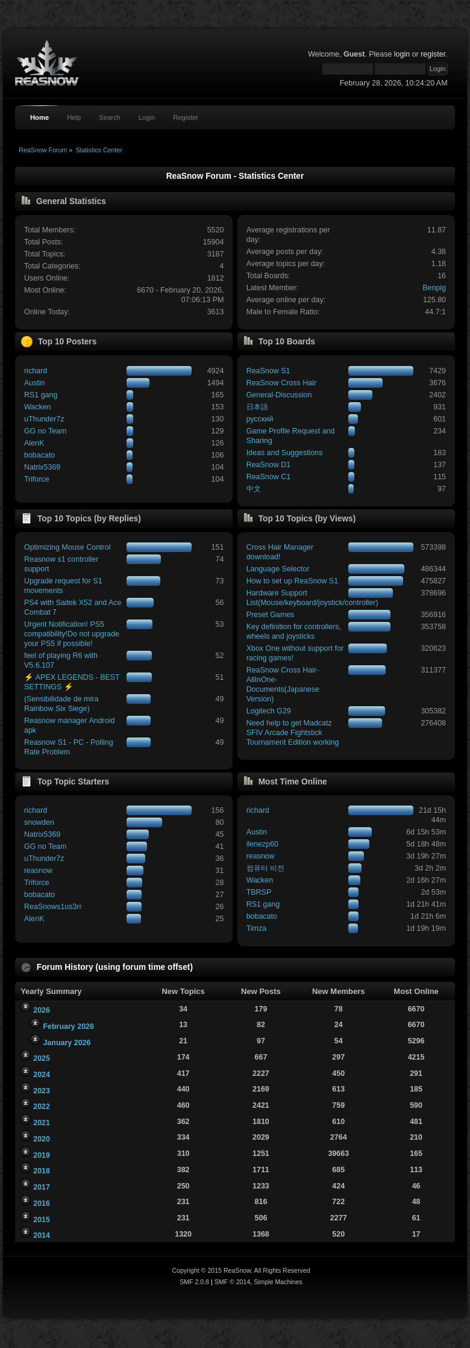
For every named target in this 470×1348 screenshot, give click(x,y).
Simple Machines (278, 1281)
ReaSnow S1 (268, 371)
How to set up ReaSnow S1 (292, 581)
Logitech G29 (268, 711)
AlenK (34, 443)
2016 (41, 1203)
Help (74, 117)
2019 (41, 1155)
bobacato (39, 455)
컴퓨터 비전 (265, 868)
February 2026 (68, 1026)
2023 (41, 1091)
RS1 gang (40, 395)
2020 (41, 1139)
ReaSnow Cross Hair (281, 383)
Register (185, 117)
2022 (41, 1106)
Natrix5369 (42, 467)
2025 (41, 1058)
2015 (41, 1220)
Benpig (434, 288)
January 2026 (66, 1043)
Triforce (36, 479)
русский (260, 419)
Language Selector (278, 569)
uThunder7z (44, 419)
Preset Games (270, 614)
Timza (256, 928)
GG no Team (45, 431)
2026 (41, 1010)
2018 (41, 1171)
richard (35, 371)
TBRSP (259, 892)
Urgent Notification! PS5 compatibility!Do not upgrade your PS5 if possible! (71, 634)
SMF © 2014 (233, 1281)
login (402, 54)
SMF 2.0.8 (194, 1281)
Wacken (37, 407)
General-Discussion (279, 395)
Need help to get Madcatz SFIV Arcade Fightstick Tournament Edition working (292, 733)
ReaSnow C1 (268, 477)
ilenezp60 (262, 844)
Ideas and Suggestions (284, 453)
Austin (34, 383)
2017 (41, 1187)
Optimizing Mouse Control (67, 547)
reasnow (38, 870)
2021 (41, 1123)
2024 (41, 1074)
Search (110, 117)
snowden (39, 822)
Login (147, 117)
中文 (253, 489)
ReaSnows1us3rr (53, 906)
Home (39, 117)
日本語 (257, 407)
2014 (41, 1235)
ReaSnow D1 (268, 465)
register (433, 54)
